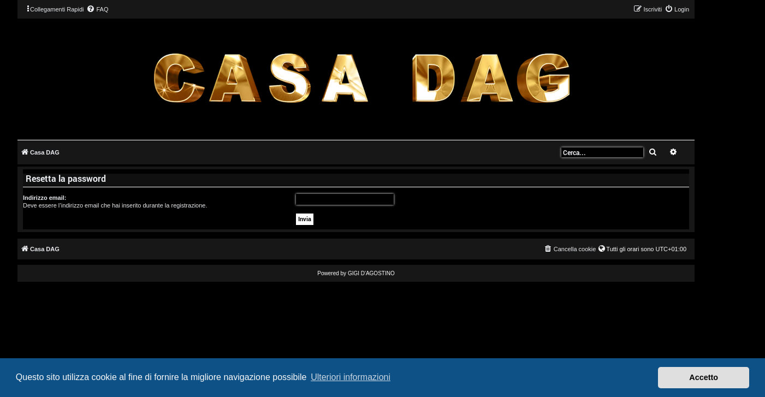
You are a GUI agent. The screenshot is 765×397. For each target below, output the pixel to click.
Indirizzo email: (44, 197)
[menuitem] (97, 9)
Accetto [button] (703, 377)
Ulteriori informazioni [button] (350, 377)
